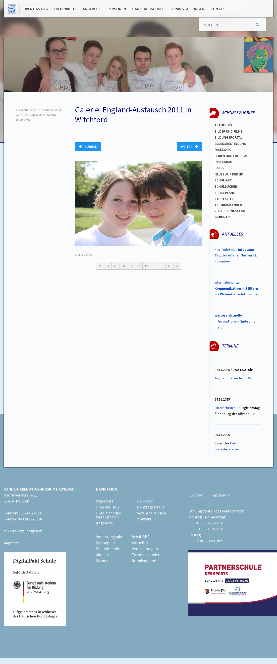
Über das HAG (35, 8)
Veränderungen (145, 548)
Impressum (220, 495)
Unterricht (65, 8)
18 (162, 265)
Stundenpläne (144, 560)
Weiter (189, 146)
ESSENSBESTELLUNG (230, 143)
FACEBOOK (223, 149)
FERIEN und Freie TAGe (232, 156)
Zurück (88, 146)
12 (115, 265)
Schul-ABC (141, 536)
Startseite (224, 198)
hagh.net (11, 542)
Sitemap (103, 560)
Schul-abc (223, 180)
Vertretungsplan (110, 536)
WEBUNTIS (223, 217)
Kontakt (219, 8)
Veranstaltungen (187, 8)
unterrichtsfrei (225, 408)
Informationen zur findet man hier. (237, 288)
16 (146, 265)
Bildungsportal (228, 137)
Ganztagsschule (148, 8)
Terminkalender (228, 205)
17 (154, 265)
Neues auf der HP (229, 174)
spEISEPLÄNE (225, 192)
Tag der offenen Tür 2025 (233, 378)
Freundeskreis (108, 548)
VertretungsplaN (230, 211)
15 (138, 265)
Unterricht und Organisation (108, 514)
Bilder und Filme (228, 131)
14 (131, 265)
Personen (117, 8)
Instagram (223, 162)
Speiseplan (105, 542)
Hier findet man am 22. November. (236, 255)
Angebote (92, 8)
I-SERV (219, 168)
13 (123, 265)
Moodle (102, 554)
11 (108, 265)
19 (169, 265)
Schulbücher (226, 186)
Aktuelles (223, 125)
